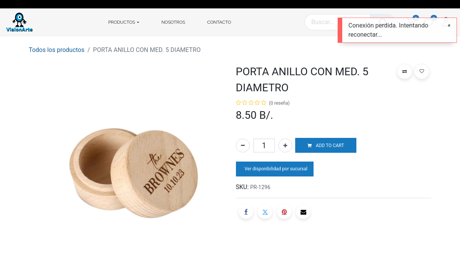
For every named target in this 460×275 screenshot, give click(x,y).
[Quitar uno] (243, 145)
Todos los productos (57, 49)
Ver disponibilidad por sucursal (275, 168)
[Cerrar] (449, 25)
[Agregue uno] (285, 145)
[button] (325, 145)
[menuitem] (173, 22)
